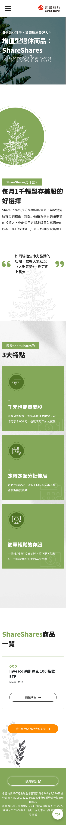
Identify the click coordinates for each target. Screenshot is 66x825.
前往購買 (33, 697)
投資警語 (32, 781)
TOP (57, 814)
